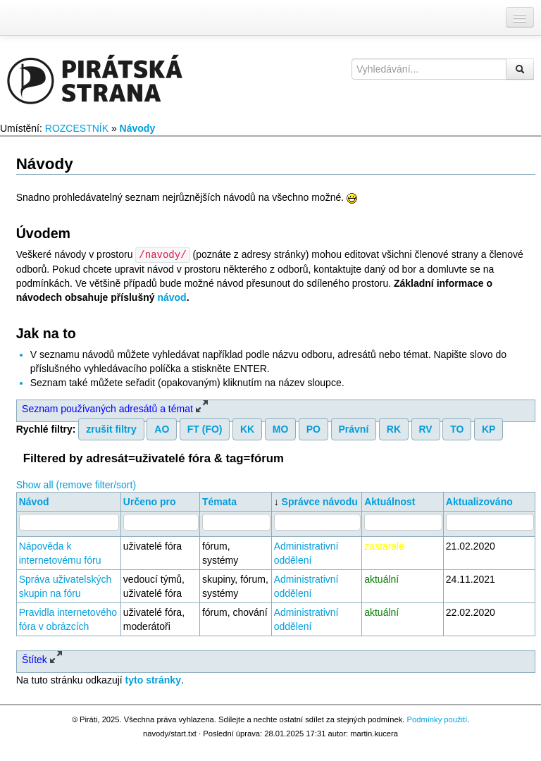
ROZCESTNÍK (76, 128)
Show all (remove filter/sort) (76, 484)
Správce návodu (320, 501)
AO (161, 428)
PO (313, 428)
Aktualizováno (479, 501)
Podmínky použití (436, 718)
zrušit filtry (111, 428)
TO (457, 428)
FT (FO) (205, 428)
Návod (34, 501)
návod (171, 296)
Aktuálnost (389, 501)
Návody (138, 128)
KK (247, 428)
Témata (219, 501)
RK (394, 428)
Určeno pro (149, 501)
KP (488, 428)
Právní (353, 428)
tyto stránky (153, 679)
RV (426, 428)
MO (281, 428)
